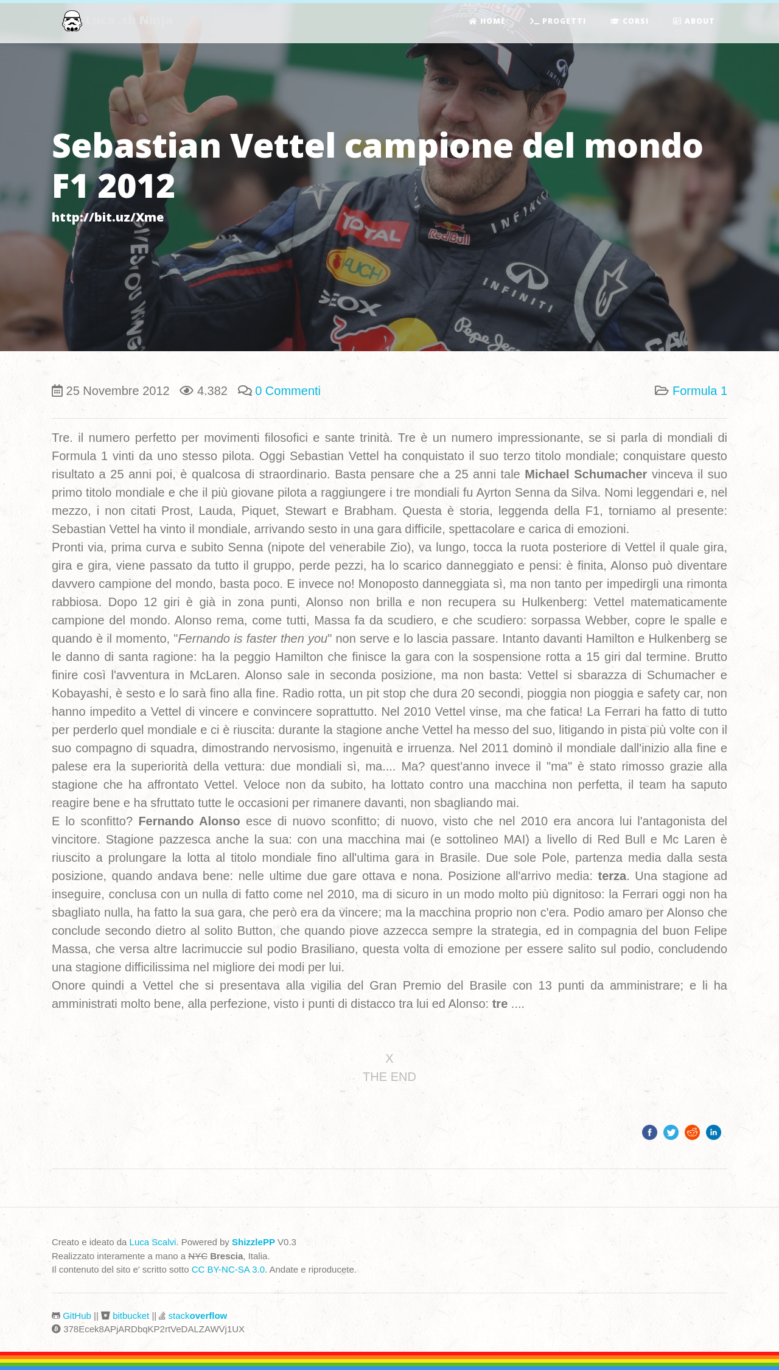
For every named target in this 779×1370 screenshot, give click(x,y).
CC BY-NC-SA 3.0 (228, 1269)
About (694, 21)
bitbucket (131, 1315)
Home (487, 21)
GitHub (77, 1315)
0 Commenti (288, 390)
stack (198, 1315)
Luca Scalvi (153, 1242)
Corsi (629, 21)
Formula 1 (699, 390)
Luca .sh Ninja (119, 21)
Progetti (558, 21)
